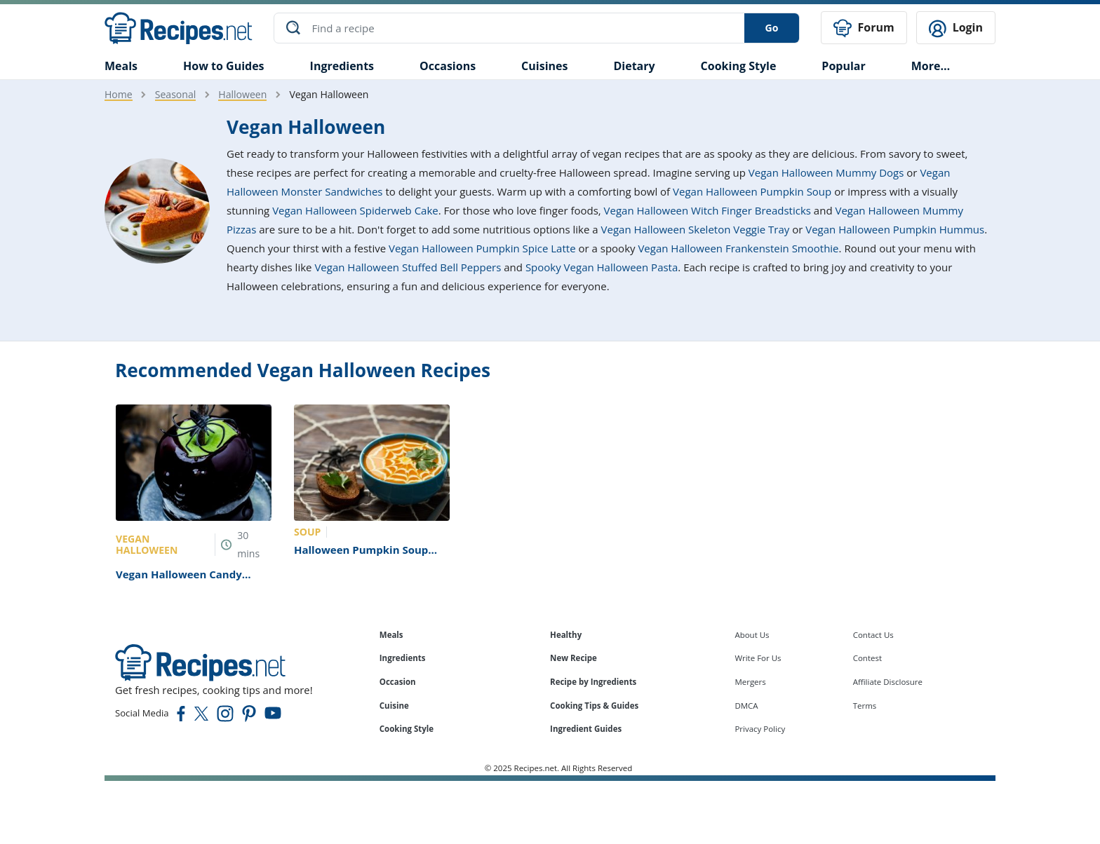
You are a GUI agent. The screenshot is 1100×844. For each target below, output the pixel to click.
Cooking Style (407, 728)
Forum (863, 28)
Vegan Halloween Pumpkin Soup (752, 191)
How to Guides (223, 66)
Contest (867, 658)
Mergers (750, 681)
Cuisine (394, 705)
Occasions (448, 66)
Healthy (566, 634)
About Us (752, 634)
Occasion (398, 681)
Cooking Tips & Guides (594, 705)
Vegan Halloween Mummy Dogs (826, 172)
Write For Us (758, 658)
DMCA (746, 705)
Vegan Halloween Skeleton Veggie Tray (695, 229)
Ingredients (342, 66)
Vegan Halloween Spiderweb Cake (355, 210)
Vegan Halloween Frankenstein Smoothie (738, 248)
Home (119, 94)
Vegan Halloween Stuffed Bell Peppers (407, 267)
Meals (391, 634)
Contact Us (873, 634)
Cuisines (544, 66)
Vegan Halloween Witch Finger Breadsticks (707, 210)
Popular (843, 66)
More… (930, 66)
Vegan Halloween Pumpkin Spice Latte (482, 248)
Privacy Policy (760, 728)
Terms (865, 705)
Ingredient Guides (586, 728)
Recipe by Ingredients (593, 681)
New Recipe (573, 658)
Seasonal (175, 94)
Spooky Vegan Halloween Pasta (601, 267)
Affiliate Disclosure (888, 681)
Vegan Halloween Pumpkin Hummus (894, 229)
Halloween (242, 94)
